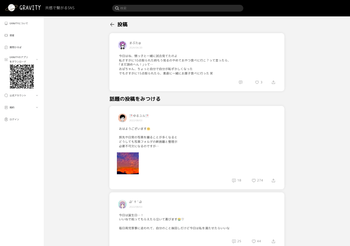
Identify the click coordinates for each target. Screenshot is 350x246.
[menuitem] (21, 23)
